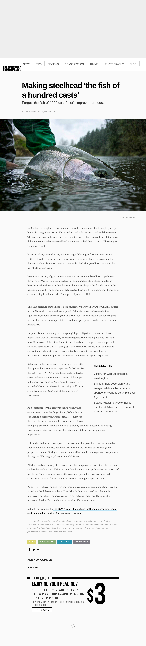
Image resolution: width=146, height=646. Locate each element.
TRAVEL (94, 64)
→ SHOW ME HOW (42, 610)
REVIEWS (53, 64)
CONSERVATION (74, 64)
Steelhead (64, 542)
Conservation (46, 542)
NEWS (26, 64)
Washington (81, 542)
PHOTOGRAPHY (114, 64)
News (32, 542)
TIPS (39, 64)
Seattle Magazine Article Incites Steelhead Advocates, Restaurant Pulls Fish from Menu (114, 407)
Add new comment (40, 559)
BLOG (133, 64)
